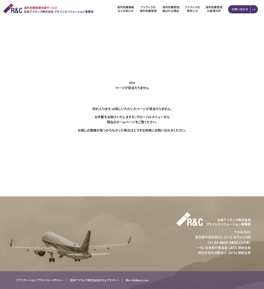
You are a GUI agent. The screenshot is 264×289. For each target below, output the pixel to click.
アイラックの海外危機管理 (149, 9)
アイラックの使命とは (193, 9)
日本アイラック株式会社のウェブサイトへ (94, 280)
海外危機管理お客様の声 (214, 9)
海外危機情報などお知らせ (126, 9)
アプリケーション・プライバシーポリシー (39, 280)
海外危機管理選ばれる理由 (171, 9)
